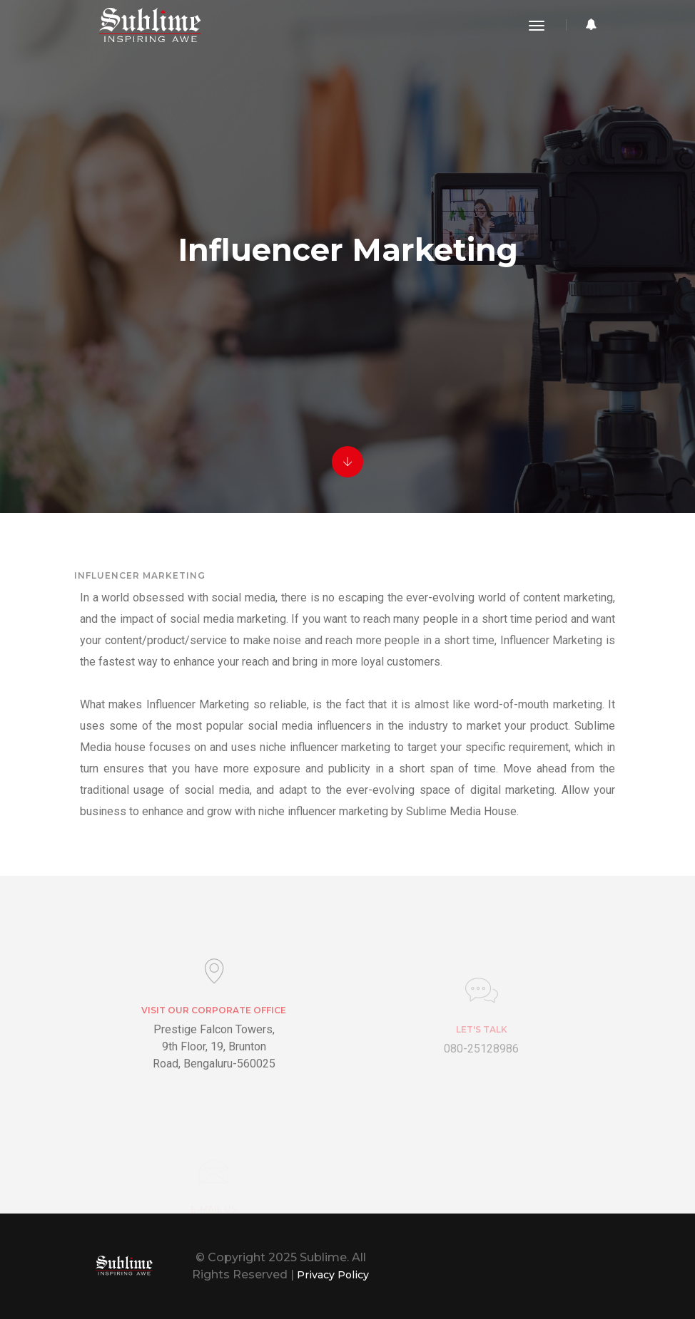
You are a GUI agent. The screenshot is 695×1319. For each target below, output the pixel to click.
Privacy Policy (331, 1274)
